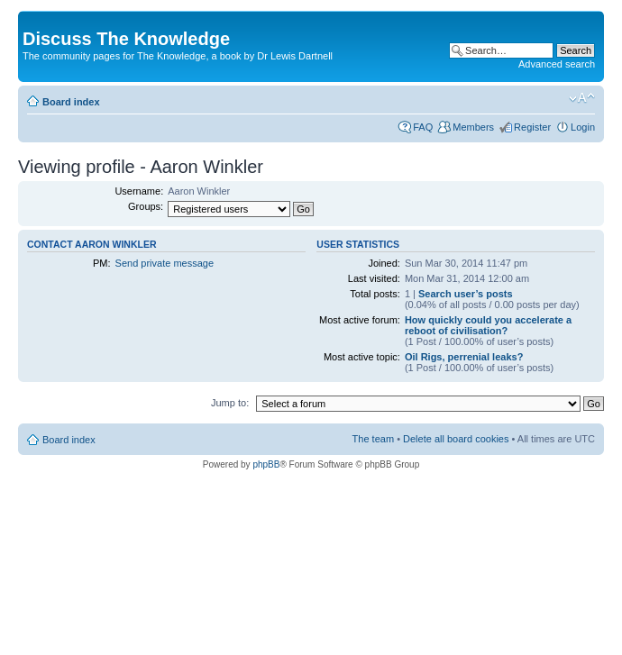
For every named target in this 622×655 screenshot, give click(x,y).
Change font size (582, 98)
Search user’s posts (465, 293)
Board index (71, 101)
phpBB (265, 464)
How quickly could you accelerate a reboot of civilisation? (488, 325)
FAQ (423, 127)
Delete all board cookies (455, 438)
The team (373, 438)
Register (532, 127)
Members (473, 127)
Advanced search (556, 64)
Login (583, 127)
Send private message (164, 263)
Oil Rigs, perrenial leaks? (464, 356)
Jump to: (230, 402)
